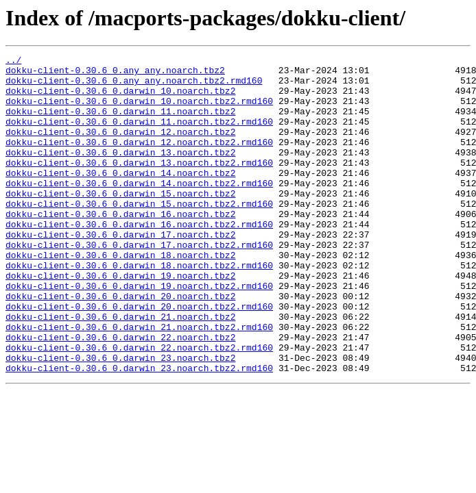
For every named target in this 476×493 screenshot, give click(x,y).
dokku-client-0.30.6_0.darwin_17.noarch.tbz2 (120, 271)
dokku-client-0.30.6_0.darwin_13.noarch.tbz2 (120, 172)
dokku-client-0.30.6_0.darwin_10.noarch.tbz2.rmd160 (139, 111)
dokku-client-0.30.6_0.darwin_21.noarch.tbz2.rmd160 (139, 382)
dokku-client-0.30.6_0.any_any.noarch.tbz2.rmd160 (133, 86)
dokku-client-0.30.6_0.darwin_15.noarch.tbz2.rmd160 (139, 234)
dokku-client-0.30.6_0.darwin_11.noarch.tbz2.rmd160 (139, 135)
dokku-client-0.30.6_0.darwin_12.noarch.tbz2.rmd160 (139, 160)
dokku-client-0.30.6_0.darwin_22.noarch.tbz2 (120, 394)
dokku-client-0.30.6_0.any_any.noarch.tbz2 (115, 74)
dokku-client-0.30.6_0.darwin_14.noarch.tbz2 (120, 197)
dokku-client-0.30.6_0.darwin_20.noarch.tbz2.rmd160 (139, 357)
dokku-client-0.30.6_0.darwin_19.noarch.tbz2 (120, 320)
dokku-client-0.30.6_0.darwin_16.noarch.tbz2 (120, 246)
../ (13, 61)
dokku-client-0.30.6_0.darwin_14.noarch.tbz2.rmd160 (139, 209)
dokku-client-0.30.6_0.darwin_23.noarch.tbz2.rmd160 (139, 431)
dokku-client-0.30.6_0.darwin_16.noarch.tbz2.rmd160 (139, 259)
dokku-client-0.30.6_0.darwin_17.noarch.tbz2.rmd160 (139, 283)
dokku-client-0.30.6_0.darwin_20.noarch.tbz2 (120, 345)
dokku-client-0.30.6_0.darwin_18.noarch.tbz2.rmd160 (139, 308)
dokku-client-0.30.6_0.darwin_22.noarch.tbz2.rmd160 (139, 407)
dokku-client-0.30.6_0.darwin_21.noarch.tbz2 (120, 370)
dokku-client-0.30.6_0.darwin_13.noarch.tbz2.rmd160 (139, 185)
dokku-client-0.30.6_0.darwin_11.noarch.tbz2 (120, 123)
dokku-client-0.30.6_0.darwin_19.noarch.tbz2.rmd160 (139, 333)
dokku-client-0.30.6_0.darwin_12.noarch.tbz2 (120, 148)
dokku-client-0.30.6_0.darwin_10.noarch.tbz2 (120, 98)
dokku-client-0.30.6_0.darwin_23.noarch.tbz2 (120, 419)
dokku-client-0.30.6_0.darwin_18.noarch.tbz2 (120, 296)
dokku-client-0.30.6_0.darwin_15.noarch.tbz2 (120, 222)
